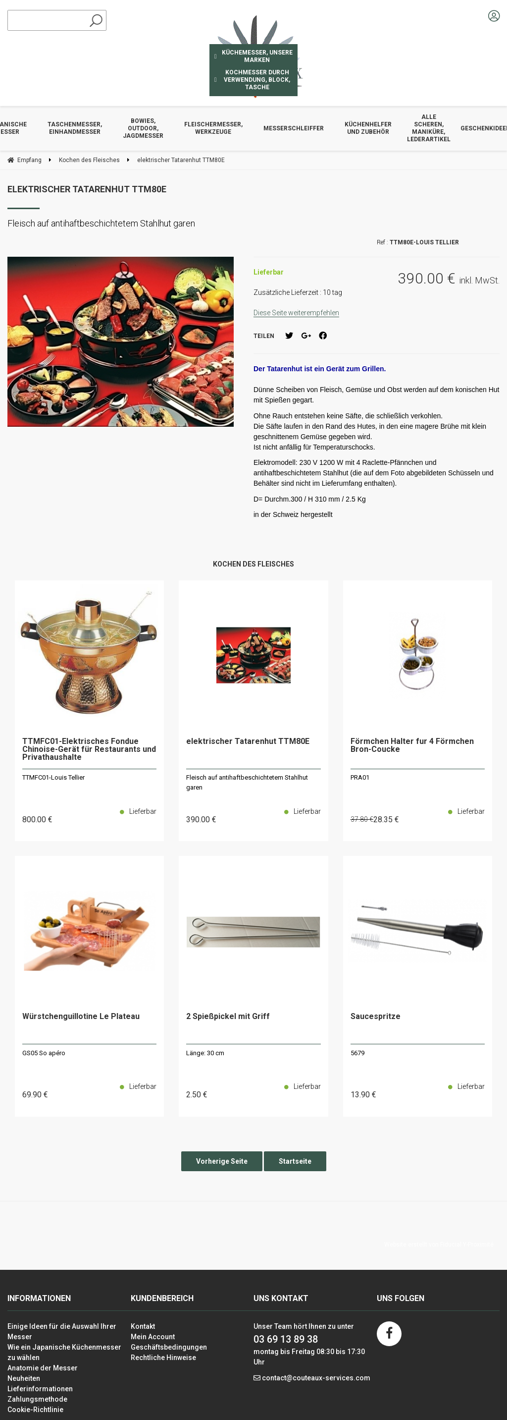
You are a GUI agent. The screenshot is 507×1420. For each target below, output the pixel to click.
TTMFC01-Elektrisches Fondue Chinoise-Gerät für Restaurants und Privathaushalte (89, 750)
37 (362, 819)
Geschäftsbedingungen (169, 1347)
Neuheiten (23, 1378)
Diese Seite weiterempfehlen (296, 313)
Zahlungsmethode (37, 1399)
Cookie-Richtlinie (35, 1410)
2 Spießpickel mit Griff (228, 1017)
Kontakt (143, 1326)
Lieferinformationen (40, 1389)
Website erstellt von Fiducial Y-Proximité (439, 1244)
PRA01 (360, 777)
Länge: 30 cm (205, 1053)
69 (35, 1094)
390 (201, 819)
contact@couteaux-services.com (316, 1378)
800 (37, 819)
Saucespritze (376, 1017)
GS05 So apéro (43, 1053)
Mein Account (153, 1337)
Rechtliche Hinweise (163, 1358)
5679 (357, 1053)
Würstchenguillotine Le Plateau (81, 1017)
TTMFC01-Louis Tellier (53, 777)
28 (386, 819)
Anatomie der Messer (42, 1368)
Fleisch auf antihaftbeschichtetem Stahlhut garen (247, 782)
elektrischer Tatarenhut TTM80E (86, 189)
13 (363, 1094)
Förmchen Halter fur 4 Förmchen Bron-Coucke (412, 746)
